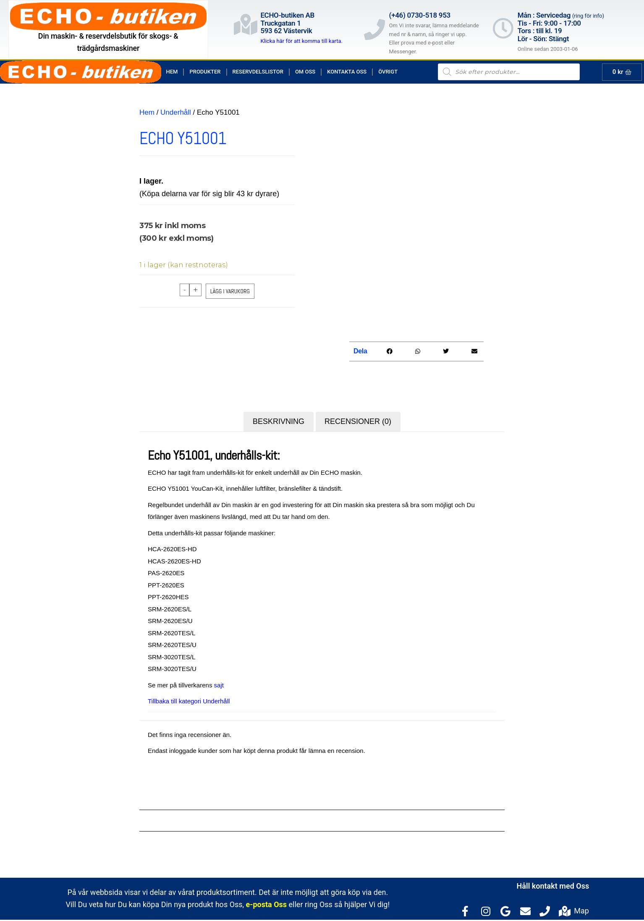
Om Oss (305, 71)
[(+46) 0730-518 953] (374, 29)
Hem (172, 71)
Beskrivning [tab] (278, 422)
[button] (389, 352)
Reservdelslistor (258, 71)
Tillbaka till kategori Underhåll (189, 702)
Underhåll (175, 112)
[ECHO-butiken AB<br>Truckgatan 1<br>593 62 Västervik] (245, 24)
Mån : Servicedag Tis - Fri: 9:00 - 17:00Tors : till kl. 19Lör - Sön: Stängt (561, 27)
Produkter (204, 71)
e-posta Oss (266, 905)
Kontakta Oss (347, 71)
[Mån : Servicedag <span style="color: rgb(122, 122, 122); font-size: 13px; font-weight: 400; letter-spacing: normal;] (502, 28)
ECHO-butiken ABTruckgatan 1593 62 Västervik (287, 23)
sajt (219, 686)
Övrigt (388, 71)
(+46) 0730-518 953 (419, 15)
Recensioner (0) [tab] (358, 422)
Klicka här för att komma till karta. (301, 41)
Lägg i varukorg (230, 291)
